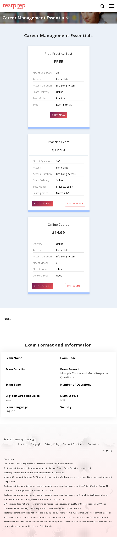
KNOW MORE (75, 203)
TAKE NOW (58, 115)
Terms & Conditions (73, 444)
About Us (22, 444)
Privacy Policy (52, 444)
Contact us (93, 444)
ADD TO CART (42, 203)
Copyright (36, 444)
